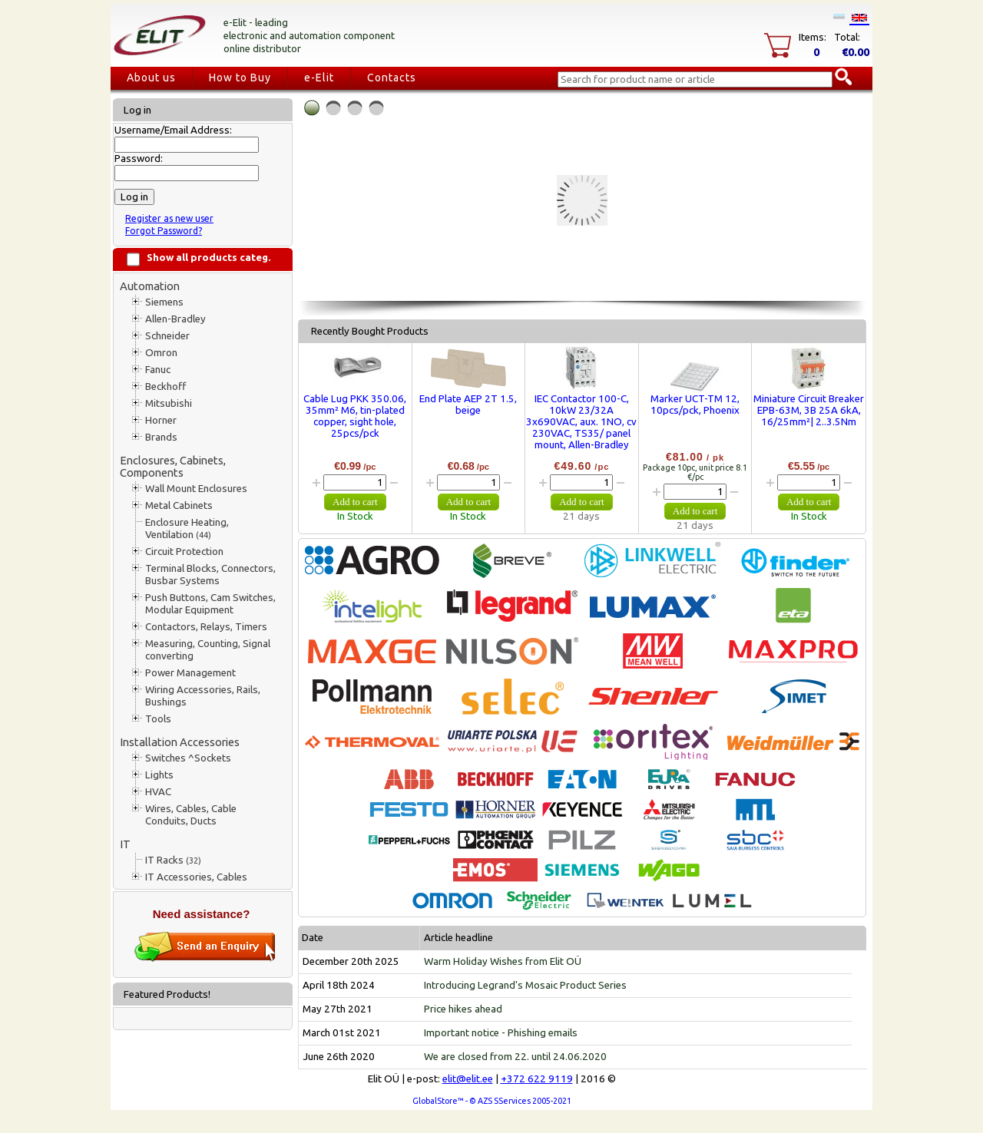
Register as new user (169, 218)
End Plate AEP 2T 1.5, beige (468, 404)
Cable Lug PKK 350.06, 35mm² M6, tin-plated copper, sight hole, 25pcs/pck (354, 416)
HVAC (158, 792)
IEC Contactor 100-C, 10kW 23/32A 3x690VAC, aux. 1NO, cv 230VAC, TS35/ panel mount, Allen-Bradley (581, 422)
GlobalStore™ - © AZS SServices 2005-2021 (491, 1100)
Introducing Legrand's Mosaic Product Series (525, 985)
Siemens (164, 302)
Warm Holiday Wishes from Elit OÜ (502, 961)
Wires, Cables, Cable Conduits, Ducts (191, 815)
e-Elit (319, 77)
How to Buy (240, 77)
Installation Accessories (180, 741)
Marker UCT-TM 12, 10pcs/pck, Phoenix (695, 404)
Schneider (167, 336)
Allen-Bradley (175, 319)
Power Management (190, 673)
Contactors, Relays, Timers (206, 627)
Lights (159, 775)
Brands (161, 437)
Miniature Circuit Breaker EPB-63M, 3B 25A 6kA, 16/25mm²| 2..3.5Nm (808, 410)
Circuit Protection (184, 551)
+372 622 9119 (537, 1079)
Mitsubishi (168, 403)
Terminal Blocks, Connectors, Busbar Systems (210, 574)
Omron (161, 352)
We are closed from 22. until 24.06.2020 (515, 1056)
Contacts (391, 77)
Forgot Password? (163, 231)
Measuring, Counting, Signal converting (207, 650)
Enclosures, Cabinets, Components (173, 466)
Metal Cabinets (179, 505)
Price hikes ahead (463, 1009)
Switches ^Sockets (188, 758)
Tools (158, 719)
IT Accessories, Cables (196, 877)
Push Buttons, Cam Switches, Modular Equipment (210, 604)
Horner (161, 420)
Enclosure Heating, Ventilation (187, 528)
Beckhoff (165, 386)
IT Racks (173, 860)
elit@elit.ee (467, 1079)
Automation (150, 285)
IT (125, 844)
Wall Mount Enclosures (196, 488)
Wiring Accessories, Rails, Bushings (202, 696)
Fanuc (157, 369)
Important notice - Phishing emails (501, 1033)
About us (151, 77)
